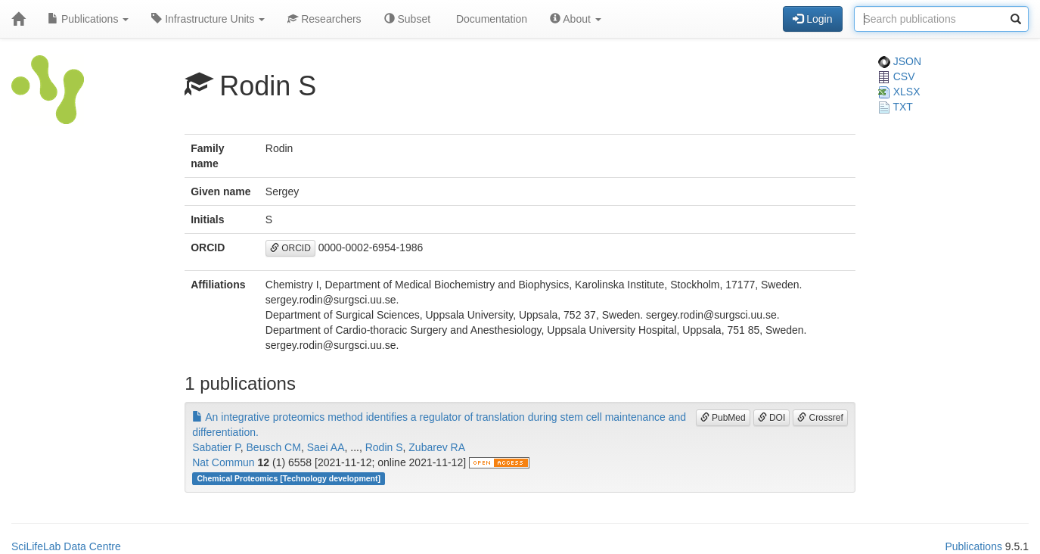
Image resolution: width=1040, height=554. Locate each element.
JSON (899, 61)
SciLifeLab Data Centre (66, 546)
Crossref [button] (820, 417)
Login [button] (812, 19)
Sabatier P (216, 447)
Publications (88, 19)
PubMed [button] (723, 417)
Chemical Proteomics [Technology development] (288, 478)
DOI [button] (772, 417)
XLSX (899, 92)
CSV (896, 76)
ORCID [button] (290, 248)
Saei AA (326, 447)
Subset (407, 19)
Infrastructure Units (208, 19)
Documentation (490, 19)
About (575, 19)
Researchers (324, 19)
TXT (895, 107)
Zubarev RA (436, 447)
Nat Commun (223, 462)
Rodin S (384, 447)
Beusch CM (274, 447)
